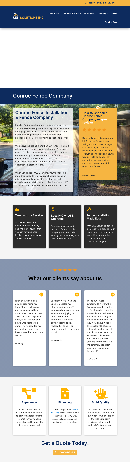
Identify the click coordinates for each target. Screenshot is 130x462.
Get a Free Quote (111, 22)
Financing (102, 13)
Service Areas (89, 13)
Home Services (54, 13)
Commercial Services (71, 13)
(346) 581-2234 (105, 2)
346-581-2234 (66, 392)
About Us (114, 13)
